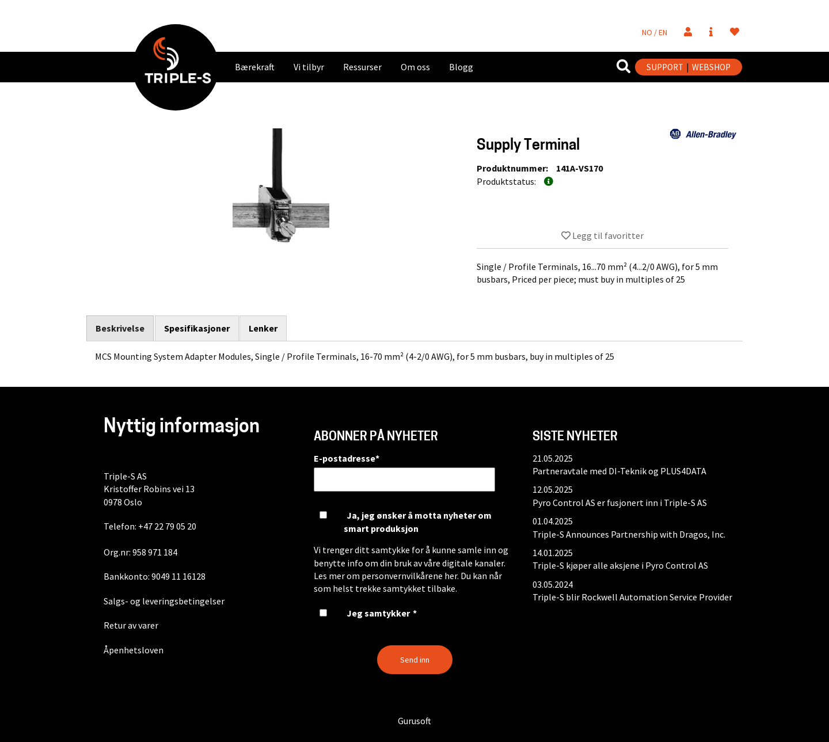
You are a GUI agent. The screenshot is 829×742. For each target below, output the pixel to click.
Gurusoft (414, 720)
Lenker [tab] (263, 328)
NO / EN (654, 32)
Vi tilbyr (309, 67)
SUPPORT (665, 67)
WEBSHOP (711, 67)
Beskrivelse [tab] (120, 328)
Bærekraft (255, 67)
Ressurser (362, 67)
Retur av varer (131, 625)
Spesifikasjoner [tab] (197, 328)
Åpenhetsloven (133, 650)
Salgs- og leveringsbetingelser (164, 601)
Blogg (461, 67)
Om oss (415, 67)
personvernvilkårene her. (410, 575)
